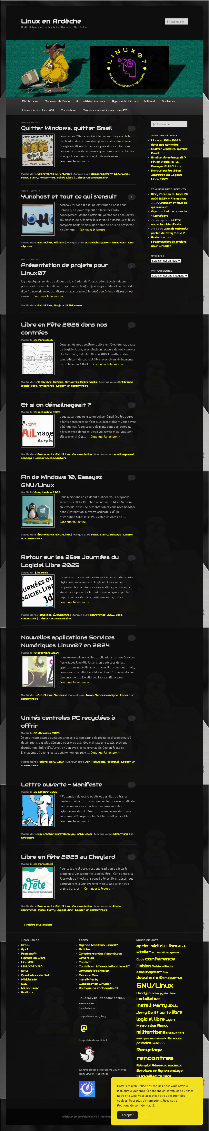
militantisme (120, 833)
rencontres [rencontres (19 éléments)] (154, 1058)
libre (119, 614)
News (89, 695)
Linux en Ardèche (51, 21)
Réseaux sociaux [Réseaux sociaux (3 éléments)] (166, 1065)
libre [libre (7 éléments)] (177, 1012)
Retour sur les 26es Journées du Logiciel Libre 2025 (166, 175)
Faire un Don (88, 975)
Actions (58, 382)
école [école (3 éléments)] (161, 1082)
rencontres (47, 177)
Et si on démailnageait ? (56, 405)
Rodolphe (158, 237)
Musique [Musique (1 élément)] (171, 1032)
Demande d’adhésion (94, 971)
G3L (24, 984)
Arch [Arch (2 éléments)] (182, 946)
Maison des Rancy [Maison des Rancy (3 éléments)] (152, 1025)
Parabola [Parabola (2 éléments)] (174, 1038)
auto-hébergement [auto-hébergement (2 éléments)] (166, 952)
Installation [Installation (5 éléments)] (148, 998)
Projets (59, 305)
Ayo (154, 211)
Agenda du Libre (33, 958)
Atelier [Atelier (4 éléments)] (143, 952)
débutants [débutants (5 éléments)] (147, 977)
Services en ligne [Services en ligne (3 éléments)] (151, 1071)
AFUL (25, 945)
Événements (45, 173)
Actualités (72, 382)
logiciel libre (29, 385)
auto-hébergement (98, 242)
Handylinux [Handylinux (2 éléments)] (145, 993)
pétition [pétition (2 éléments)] (158, 1043)
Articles (84, 949)
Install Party (29, 177)
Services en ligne (106, 695)
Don (87, 761)
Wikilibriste (29, 979)
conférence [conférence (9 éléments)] (160, 959)
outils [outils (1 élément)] (163, 1038)
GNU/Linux (30, 101)
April (24, 949)
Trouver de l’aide (57, 101)
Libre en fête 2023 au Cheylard (68, 856)
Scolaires (168, 101)
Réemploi (113, 761)
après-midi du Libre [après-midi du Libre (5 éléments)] (156, 946)
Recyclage (98, 761)
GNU (24, 971)
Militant (149, 101)
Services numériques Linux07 (105, 110)
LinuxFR (27, 962)
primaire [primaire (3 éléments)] (143, 1043)
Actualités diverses (90, 101)
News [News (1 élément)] (181, 1032)
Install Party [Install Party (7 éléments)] (151, 1005)
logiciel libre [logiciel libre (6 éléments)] (150, 1019)
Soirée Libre (65, 177)
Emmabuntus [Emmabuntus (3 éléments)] (170, 978)
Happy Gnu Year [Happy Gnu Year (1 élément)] (165, 993)
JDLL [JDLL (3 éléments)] (173, 1006)
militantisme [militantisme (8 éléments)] (150, 1032)
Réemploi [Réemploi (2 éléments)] (143, 1065)
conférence (125, 382)
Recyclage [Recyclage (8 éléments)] (149, 1050)
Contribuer (69, 110)
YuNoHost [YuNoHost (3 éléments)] (145, 1082)
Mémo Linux (30, 988)
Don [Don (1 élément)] (165, 972)
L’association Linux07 (38, 110)
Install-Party (88, 979)
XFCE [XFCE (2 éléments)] (167, 1076)
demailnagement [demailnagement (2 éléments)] (149, 972)
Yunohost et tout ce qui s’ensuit (69, 196)
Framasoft (29, 953)
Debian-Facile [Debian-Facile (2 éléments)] (162, 966)
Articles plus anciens (36, 924)
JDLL (111, 614)
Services (60, 695)
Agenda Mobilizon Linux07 (98, 945)
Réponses (74, 305)
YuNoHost (119, 242)
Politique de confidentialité (98, 988)
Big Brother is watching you (56, 833)
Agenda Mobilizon (125, 101)
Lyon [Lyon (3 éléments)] (170, 1019)
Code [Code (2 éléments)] (140, 959)
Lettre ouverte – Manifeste (61, 784)
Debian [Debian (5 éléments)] (143, 966)
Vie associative (82, 454)
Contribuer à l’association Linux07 (104, 966)
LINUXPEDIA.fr (32, 966)
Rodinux (27, 992)
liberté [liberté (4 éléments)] (164, 1012)
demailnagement (102, 173)
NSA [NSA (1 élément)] (139, 1038)
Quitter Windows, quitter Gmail (66, 128)
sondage (26, 458)
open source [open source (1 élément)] (151, 1038)
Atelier (117, 906)
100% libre (44, 382)
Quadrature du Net (35, 975)
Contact (85, 962)
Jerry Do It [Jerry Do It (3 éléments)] (146, 1013)
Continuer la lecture (75, 161)
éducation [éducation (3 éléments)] (175, 1082)
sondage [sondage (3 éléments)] (174, 1071)
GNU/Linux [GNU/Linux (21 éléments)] (154, 985)
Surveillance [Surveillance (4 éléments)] (149, 1076)
